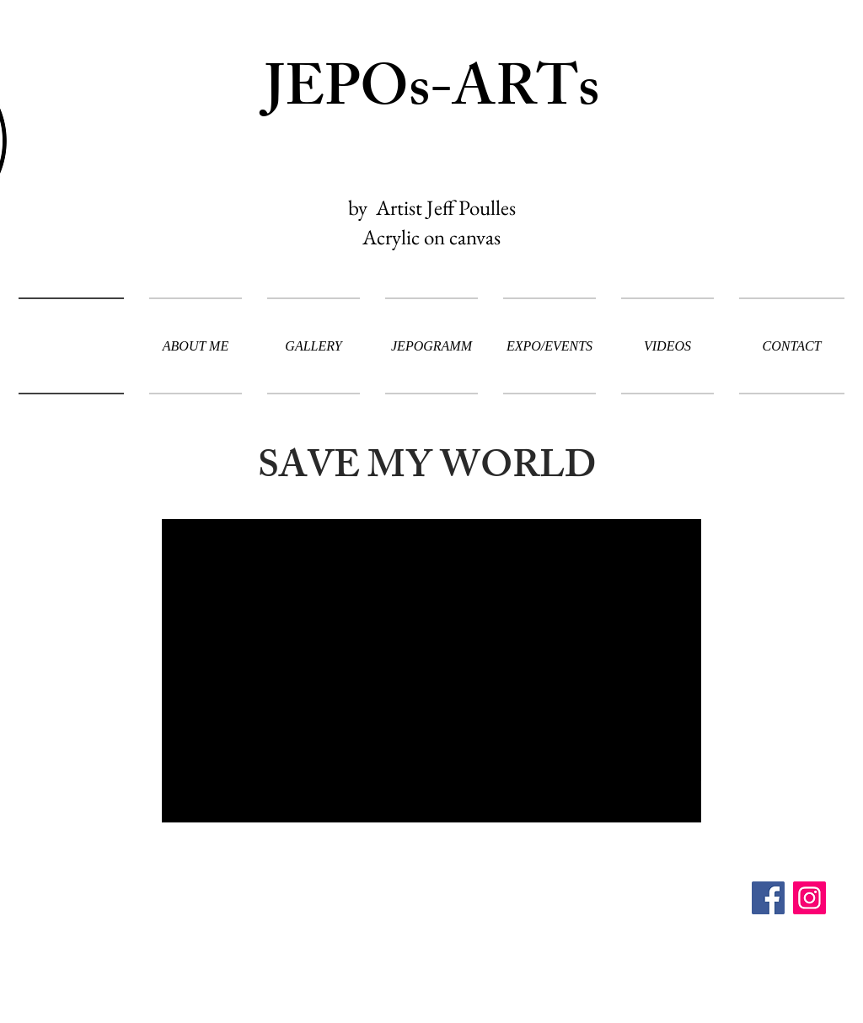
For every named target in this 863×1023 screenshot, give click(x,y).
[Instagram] (809, 897)
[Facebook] (768, 897)
